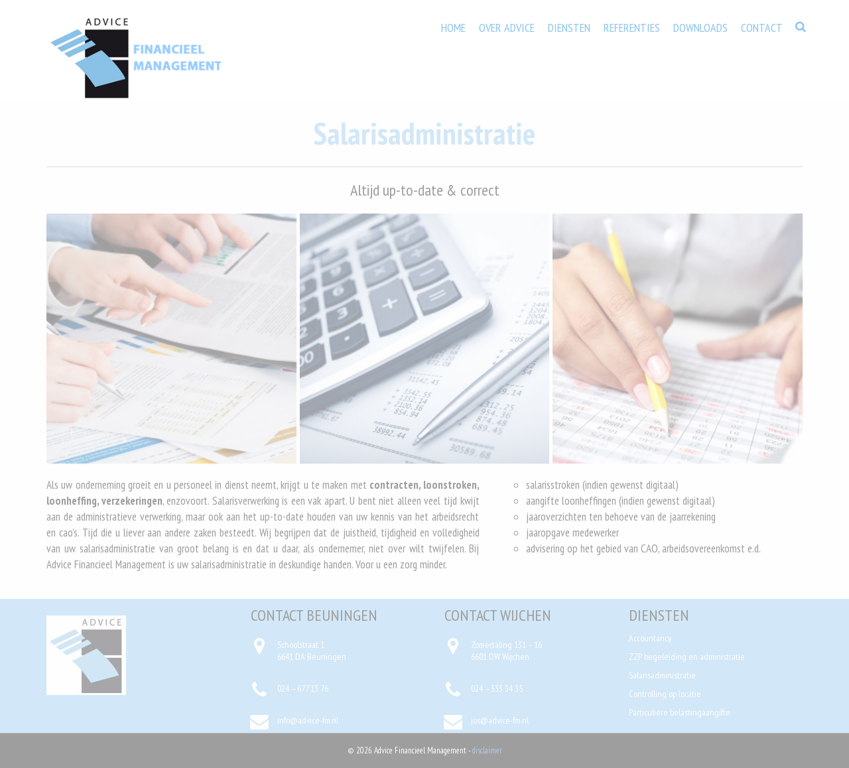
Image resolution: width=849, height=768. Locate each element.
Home (453, 27)
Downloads (700, 27)
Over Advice (507, 27)
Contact (762, 27)
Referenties (632, 27)
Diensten (569, 27)
